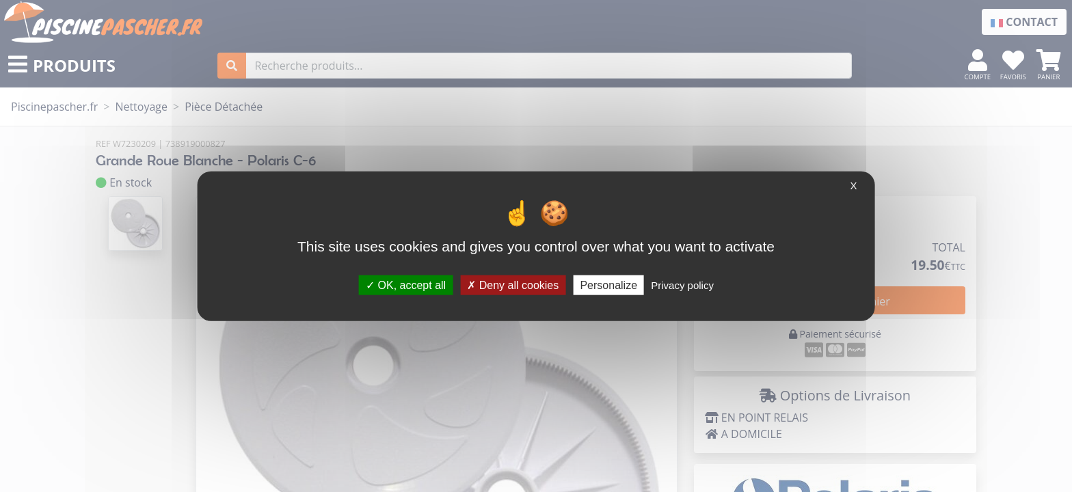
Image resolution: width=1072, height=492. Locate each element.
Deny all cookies (513, 284)
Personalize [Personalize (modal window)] (608, 284)
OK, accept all (406, 284)
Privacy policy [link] (682, 284)
